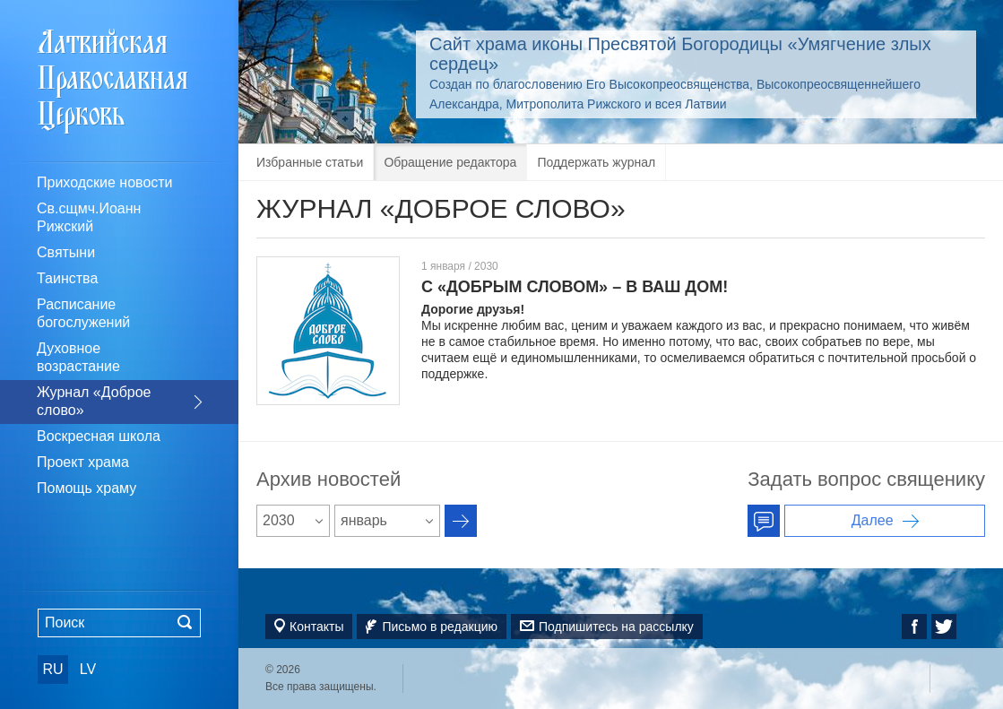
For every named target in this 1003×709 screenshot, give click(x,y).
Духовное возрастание (78, 357)
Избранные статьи (309, 162)
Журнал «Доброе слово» (94, 401)
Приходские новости (105, 182)
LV (88, 669)
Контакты (316, 626)
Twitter (943, 626)
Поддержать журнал (596, 162)
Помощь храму (86, 488)
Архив (461, 521)
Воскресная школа (98, 436)
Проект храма (83, 462)
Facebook (914, 626)
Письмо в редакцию (439, 626)
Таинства (67, 278)
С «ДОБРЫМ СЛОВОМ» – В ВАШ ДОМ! (574, 287)
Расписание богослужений (83, 313)
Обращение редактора (450, 162)
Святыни (66, 252)
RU (52, 669)
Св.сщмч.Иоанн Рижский (89, 217)
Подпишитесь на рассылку (616, 626)
